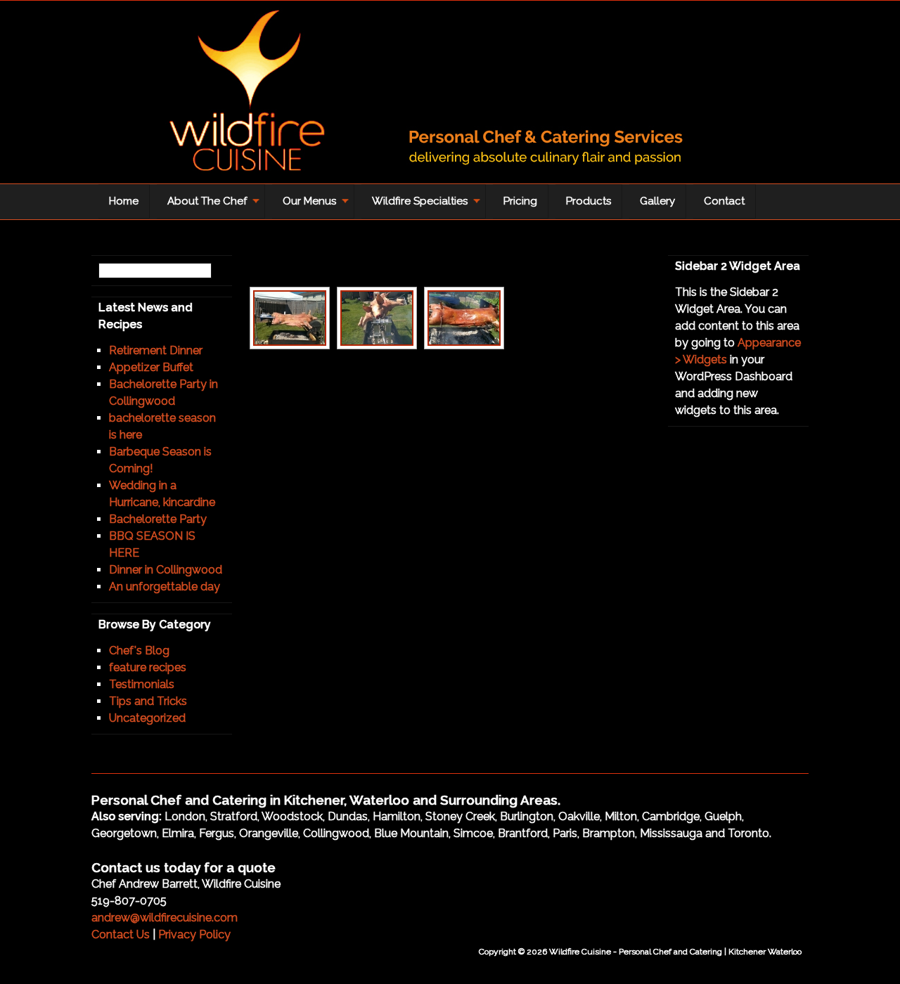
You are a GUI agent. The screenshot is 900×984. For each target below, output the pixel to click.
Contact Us (120, 934)
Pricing (520, 201)
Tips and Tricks (148, 701)
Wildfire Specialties (422, 205)
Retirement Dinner (155, 350)
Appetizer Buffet (151, 367)
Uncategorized (147, 718)
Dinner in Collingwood (165, 569)
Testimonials (141, 684)
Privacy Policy (194, 934)
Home (124, 201)
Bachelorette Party (158, 519)
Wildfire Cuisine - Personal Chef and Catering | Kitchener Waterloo (407, 95)
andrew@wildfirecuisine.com (164, 917)
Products (588, 201)
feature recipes (147, 667)
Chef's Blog (139, 650)
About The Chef (210, 205)
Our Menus (312, 205)
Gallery (657, 201)
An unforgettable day (164, 586)
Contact (724, 201)
